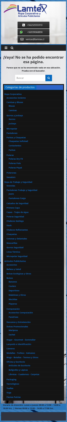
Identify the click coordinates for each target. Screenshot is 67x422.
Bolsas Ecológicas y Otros (19, 273)
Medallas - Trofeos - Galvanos (21, 353)
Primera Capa (13, 207)
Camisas (13, 110)
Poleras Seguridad (15, 216)
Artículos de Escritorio (19, 365)
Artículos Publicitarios (15, 261)
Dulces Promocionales (17, 326)
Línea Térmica (13, 251)
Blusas (12, 106)
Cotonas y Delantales (17, 238)
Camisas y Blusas (15, 102)
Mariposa (13, 330)
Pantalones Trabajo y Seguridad (22, 190)
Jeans (11, 193)
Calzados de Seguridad (17, 203)
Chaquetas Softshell (18, 141)
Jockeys (12, 123)
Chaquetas (12, 234)
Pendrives (13, 317)
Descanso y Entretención (19, 322)
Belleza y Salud (14, 269)
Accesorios (12, 264)
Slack (9, 225)
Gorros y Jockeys (15, 115)
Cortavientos (15, 145)
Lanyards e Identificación (19, 344)
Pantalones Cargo (17, 198)
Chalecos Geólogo (15, 221)
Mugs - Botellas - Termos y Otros (22, 357)
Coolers (12, 286)
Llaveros (11, 348)
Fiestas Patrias (14, 397)
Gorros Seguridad (15, 247)
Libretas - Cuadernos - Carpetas (24, 374)
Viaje (9, 392)
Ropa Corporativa (12, 94)
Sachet (12, 334)
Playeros (13, 303)
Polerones (11, 172)
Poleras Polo (15, 163)
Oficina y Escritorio (16, 361)
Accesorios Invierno (16, 97)
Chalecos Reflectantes (17, 229)
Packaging (11, 379)
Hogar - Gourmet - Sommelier (21, 339)
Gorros (12, 119)
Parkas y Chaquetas (16, 137)
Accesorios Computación (21, 312)
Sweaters (11, 177)
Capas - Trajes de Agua (17, 212)
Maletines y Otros (17, 295)
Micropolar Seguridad (17, 256)
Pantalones (12, 133)
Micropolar (12, 128)
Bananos (13, 281)
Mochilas (13, 299)
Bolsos (10, 278)
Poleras (10, 155)
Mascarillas (12, 243)
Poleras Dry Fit (16, 158)
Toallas (10, 388)
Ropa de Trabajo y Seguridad (18, 182)
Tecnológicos (13, 383)
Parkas (12, 150)
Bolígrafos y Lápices (18, 370)
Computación (13, 309)
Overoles (11, 185)
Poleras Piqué (15, 167)
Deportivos (14, 290)
